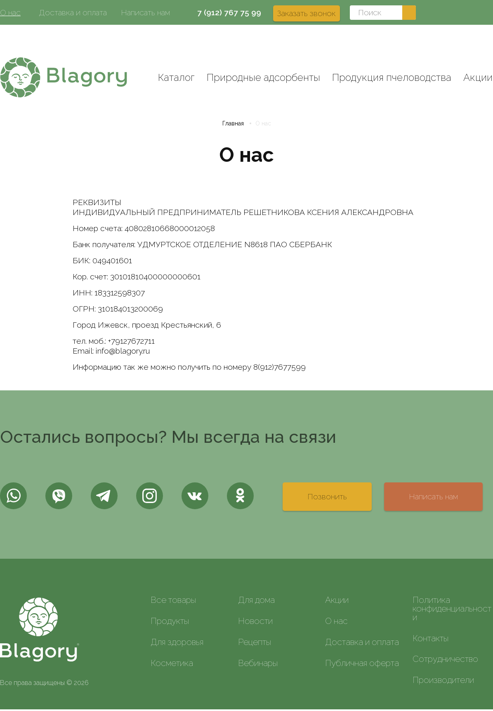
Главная (233, 125)
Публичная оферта (362, 664)
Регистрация (470, 37)
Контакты (430, 640)
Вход (429, 37)
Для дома (256, 601)
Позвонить (327, 498)
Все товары (173, 601)
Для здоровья (177, 643)
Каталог (176, 77)
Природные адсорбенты (263, 77)
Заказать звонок (306, 13)
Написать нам (145, 12)
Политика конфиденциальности (452, 610)
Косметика (172, 664)
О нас (10, 12)
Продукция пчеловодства (391, 77)
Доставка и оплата (73, 12)
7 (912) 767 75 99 (229, 12)
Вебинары (258, 664)
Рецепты (254, 643)
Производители (443, 681)
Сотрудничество (445, 661)
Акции (478, 77)
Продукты (170, 622)
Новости (255, 622)
